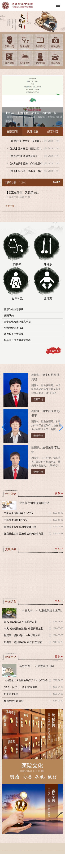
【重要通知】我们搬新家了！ (24, 156)
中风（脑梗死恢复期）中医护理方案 (23, 628)
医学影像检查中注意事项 (17, 321)
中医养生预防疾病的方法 (34, 503)
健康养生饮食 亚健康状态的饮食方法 (23, 533)
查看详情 (10, 206)
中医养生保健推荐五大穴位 (18, 513)
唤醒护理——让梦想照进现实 (36, 666)
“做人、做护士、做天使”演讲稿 (20, 687)
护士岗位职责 (11, 694)
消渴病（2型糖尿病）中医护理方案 (23, 642)
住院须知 (9, 315)
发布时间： (14, 197)
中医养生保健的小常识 (16, 519)
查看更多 (54, 351)
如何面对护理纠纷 (13, 701)
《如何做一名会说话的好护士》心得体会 (26, 680)
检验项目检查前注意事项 (17, 340)
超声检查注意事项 (13, 334)
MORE (56, 182)
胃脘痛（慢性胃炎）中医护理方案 (22, 635)
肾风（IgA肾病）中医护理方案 (20, 621)
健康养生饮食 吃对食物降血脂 (20, 526)
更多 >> (59, 493)
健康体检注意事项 (13, 309)
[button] (4, 427)
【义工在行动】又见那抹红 (22, 192)
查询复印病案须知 (13, 327)
